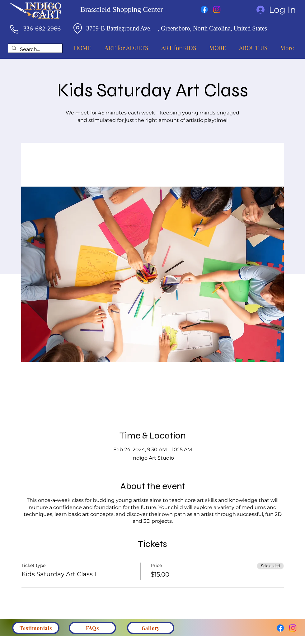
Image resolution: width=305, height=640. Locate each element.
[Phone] (14, 29)
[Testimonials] (35, 628)
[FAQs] (92, 628)
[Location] (77, 28)
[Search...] (34, 49)
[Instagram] (217, 9)
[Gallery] (150, 628)
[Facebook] (204, 9)
